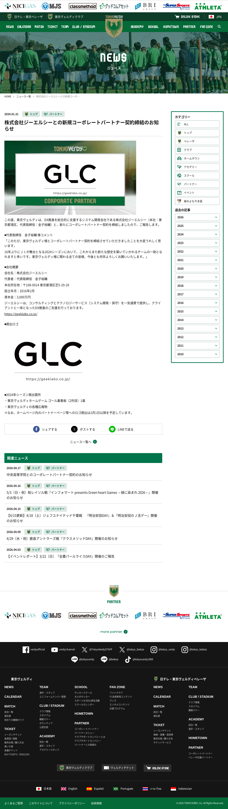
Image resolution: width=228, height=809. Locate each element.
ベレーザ (189, 141)
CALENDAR (24, 26)
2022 (180, 251)
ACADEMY (137, 26)
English (69, 789)
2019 (180, 277)
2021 (180, 260)
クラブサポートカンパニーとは (90, 736)
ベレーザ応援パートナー (201, 757)
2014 (180, 320)
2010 (180, 354)
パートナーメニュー (84, 732)
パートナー (55, 114)
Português (123, 789)
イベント (189, 193)
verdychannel (63, 649)
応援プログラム (117, 708)
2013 (180, 328)
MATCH (39, 26)
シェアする (49, 429)
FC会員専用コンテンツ (121, 696)
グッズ (113, 700)
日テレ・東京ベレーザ (28, 16)
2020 (180, 269)
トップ (34, 114)
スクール (189, 176)
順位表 (7, 716)
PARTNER (189, 26)
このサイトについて (41, 803)
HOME (7, 96)
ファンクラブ (116, 692)
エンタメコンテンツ (119, 704)
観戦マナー (44, 719)
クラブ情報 (44, 711)
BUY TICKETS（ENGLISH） (17, 754)
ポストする (87, 429)
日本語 (44, 789)
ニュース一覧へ (80, 441)
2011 (180, 346)
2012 (180, 337)
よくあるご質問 (13, 803)
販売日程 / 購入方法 (14, 742)
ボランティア (46, 723)
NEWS (10, 26)
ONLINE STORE (190, 16)
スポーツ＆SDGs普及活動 (87, 700)
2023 (180, 243)
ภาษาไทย (152, 789)
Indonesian (181, 789)
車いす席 (8, 746)
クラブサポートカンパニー (88, 740)
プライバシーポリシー (72, 803)
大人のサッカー (82, 696)
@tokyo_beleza (131, 649)
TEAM (65, 26)
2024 (180, 234)
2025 (180, 226)
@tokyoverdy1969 (139, 659)
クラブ (188, 150)
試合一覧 (8, 712)
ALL (186, 124)
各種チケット (11, 750)
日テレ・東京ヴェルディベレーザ (183, 679)
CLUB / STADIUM (83, 26)
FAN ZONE (206, 26)
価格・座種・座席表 (163, 734)
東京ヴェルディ (21, 679)
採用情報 (96, 803)
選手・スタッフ (47, 692)
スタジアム (44, 715)
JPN (215, 16)
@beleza (109, 659)
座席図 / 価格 (10, 738)
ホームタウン (192, 158)
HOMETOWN (171, 26)
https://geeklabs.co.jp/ (20, 314)
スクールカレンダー (84, 704)
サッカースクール (83, 692)
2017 (180, 294)
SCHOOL (153, 26)
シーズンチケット (13, 734)
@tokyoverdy (82, 659)
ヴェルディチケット (122, 768)
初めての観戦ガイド (14, 719)
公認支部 (43, 727)
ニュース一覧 (23, 96)
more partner (111, 631)
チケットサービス (162, 742)
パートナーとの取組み (85, 744)
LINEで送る (126, 429)
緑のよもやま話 (193, 201)
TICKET (53, 26)
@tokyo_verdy (163, 649)
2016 (180, 303)
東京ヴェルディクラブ (69, 16)
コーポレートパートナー (87, 728)
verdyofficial (34, 649)
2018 (180, 286)
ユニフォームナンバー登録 (52, 696)
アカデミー (190, 167)
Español (95, 789)
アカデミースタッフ (49, 749)
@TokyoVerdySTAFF (96, 649)
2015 (180, 311)
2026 (180, 217)
